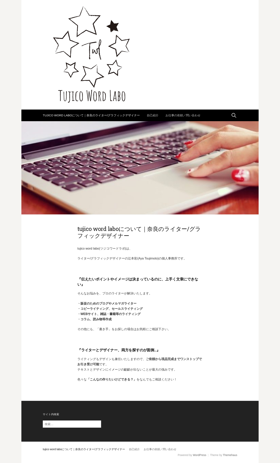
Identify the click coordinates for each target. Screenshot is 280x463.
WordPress (199, 455)
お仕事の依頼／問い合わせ (182, 115)
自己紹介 (152, 115)
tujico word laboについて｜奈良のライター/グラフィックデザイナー (91, 115)
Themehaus (230, 455)
